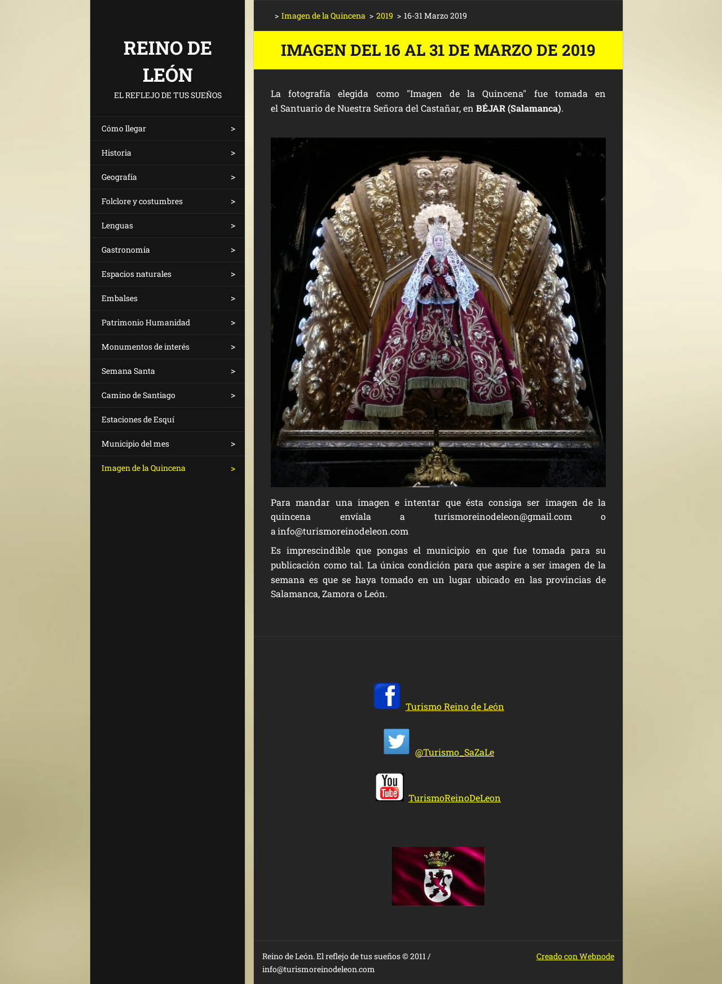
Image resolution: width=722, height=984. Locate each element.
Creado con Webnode (575, 956)
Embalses (120, 298)
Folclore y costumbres (142, 201)
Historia (116, 152)
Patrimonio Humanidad (146, 322)
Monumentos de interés (146, 346)
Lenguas (117, 225)
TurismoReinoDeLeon (454, 798)
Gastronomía (126, 249)
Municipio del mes (135, 443)
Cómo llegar (124, 128)
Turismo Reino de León (455, 706)
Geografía (119, 176)
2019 (384, 15)
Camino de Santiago (138, 395)
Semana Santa (128, 370)
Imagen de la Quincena (144, 467)
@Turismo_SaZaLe (454, 752)
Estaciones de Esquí (138, 419)
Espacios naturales (136, 273)
